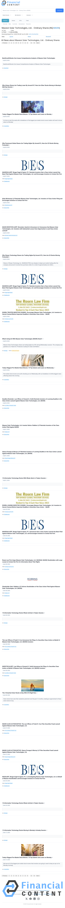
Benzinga (5, 97)
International (22, 24)
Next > (38, 43)
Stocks (13, 20)
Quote (11, 36)
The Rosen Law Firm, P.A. (9, 566)
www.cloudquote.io (44, 890)
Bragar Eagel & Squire (8, 178)
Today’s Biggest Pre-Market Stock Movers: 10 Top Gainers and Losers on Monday (27, 114)
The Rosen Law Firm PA (9, 511)
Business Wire (6, 207)
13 (34, 43)
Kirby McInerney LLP (8, 205)
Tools (27, 20)
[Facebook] (30, 899)
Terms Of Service (47, 894)
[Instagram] (38, 899)
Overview (5, 24)
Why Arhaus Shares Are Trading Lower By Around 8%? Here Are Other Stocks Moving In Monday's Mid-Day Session (31, 86)
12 (31, 43)
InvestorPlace (6, 126)
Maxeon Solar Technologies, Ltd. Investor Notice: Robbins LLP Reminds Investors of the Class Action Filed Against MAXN (30, 426)
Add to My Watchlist (33, 34)
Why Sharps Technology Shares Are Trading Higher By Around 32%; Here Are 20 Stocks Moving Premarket (31, 256)
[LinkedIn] (34, 899)
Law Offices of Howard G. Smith (10, 405)
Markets (5, 20)
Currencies (14, 24)
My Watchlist (18, 15)
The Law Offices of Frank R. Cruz (10, 646)
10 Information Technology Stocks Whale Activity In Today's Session (23, 613)
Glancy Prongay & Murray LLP (10, 458)
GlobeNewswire (6, 181)
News (10, 24)
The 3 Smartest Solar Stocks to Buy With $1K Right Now (19, 693)
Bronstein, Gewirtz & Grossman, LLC (11, 235)
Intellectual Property (15, 350)
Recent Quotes (6, 15)
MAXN (56, 27)
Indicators (28, 15)
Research (48, 36)
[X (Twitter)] (26, 899)
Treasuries (28, 24)
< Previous (4, 43)
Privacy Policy (37, 894)
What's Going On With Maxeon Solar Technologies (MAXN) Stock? (22, 339)
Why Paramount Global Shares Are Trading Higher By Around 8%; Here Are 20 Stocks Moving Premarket (30, 144)
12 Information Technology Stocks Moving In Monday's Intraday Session (24, 830)
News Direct (6, 68)
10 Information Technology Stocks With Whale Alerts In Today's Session (24, 478)
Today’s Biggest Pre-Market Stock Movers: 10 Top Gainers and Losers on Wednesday (28, 368)
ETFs (20, 20)
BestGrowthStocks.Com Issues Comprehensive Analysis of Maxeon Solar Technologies (28, 58)
